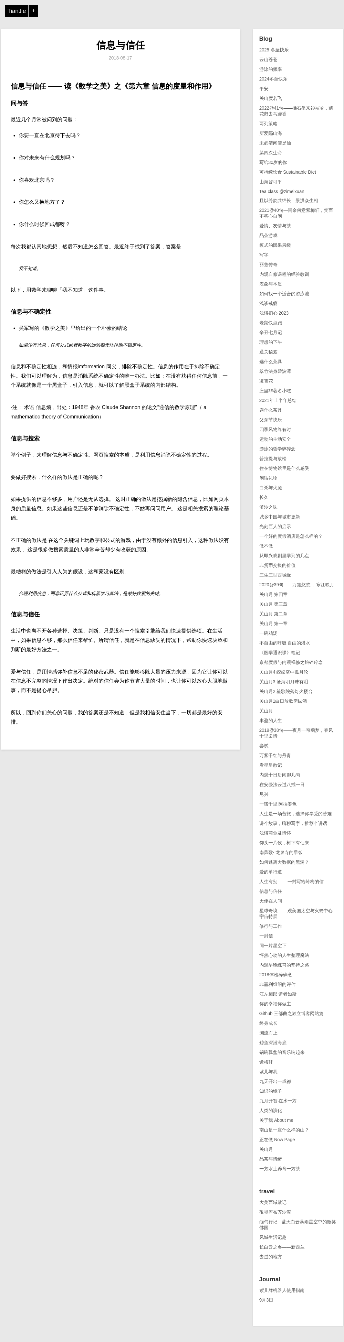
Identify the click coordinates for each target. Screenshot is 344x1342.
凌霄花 (266, 381)
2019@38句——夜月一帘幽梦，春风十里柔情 (296, 733)
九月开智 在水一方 (278, 1100)
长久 (263, 497)
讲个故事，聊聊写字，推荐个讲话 (293, 823)
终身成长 (268, 1023)
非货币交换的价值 (277, 565)
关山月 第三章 (273, 604)
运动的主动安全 (275, 439)
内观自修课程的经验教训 (284, 274)
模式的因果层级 (275, 245)
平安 (263, 88)
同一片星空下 (273, 945)
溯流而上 (268, 1032)
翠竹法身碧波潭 (275, 371)
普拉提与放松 (273, 458)
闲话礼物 (268, 478)
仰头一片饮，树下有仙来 (284, 842)
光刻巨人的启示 (275, 526)
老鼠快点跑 (270, 322)
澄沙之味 (268, 507)
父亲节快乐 (270, 419)
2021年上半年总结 (278, 400)
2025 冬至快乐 (274, 49)
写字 (263, 254)
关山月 (266, 710)
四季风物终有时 (275, 429)
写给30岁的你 (273, 162)
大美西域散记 (273, 1202)
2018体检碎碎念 (275, 974)
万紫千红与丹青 (275, 755)
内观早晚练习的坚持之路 (284, 965)
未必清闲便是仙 (275, 143)
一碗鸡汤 (268, 633)
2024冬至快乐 (273, 78)
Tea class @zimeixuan (282, 191)
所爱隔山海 (270, 133)
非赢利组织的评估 (277, 984)
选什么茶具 (270, 361)
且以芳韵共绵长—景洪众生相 (288, 200)
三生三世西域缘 (275, 575)
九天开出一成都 (275, 1081)
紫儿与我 (268, 1071)
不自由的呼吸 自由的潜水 (284, 642)
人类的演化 (270, 1110)
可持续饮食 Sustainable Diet (287, 172)
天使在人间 (270, 901)
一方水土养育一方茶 (279, 1168)
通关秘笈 (268, 351)
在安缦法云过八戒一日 (282, 784)
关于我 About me (276, 1120)
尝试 (263, 745)
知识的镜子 (270, 1091)
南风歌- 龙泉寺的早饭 (281, 852)
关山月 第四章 (273, 594)
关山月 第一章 (273, 623)
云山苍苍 (268, 59)
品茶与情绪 (270, 1159)
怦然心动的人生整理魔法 (284, 955)
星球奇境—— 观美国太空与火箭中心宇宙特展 (296, 913)
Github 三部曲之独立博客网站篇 (291, 1013)
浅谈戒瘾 (268, 303)
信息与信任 (120, 45)
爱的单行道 (270, 871)
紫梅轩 (266, 1062)
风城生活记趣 (273, 1237)
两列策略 (268, 123)
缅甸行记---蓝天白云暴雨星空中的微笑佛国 (297, 1224)
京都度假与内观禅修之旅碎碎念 (291, 662)
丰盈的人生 (270, 720)
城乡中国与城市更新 (279, 516)
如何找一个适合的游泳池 (284, 293)
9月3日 (266, 1300)
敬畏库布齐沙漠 (275, 1212)
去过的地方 (270, 1256)
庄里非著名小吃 (275, 390)
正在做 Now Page (277, 1139)
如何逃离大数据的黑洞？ (284, 862)
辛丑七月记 (270, 332)
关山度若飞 (270, 98)
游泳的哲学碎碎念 (277, 448)
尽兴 (263, 794)
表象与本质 (270, 284)
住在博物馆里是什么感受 (284, 468)
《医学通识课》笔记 (279, 652)
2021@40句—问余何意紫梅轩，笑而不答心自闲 (296, 213)
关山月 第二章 (273, 613)
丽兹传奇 (268, 264)
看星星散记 (270, 765)
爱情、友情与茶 (275, 225)
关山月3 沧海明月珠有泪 (283, 681)
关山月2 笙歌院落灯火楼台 (286, 691)
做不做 (266, 545)
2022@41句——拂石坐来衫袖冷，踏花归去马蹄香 (296, 110)
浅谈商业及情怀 (275, 833)
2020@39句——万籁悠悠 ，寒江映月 (297, 584)
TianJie (16, 11)
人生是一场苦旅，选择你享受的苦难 (295, 813)
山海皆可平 (270, 181)
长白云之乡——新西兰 (282, 1247)
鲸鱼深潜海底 (273, 1042)
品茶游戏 (268, 235)
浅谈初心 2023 (274, 313)
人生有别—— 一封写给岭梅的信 (291, 881)
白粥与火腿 (270, 487)
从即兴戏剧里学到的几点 (284, 555)
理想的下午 (270, 342)
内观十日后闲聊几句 (279, 774)
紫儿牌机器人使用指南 (282, 1290)
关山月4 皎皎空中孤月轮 (283, 672)
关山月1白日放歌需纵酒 (283, 701)
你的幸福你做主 (275, 1003)
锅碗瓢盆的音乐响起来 (282, 1052)
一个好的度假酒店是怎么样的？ (291, 536)
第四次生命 (270, 152)
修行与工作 (270, 926)
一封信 (266, 935)
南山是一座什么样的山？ (284, 1129)
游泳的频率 (270, 69)
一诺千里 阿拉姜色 (278, 803)
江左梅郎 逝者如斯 (278, 994)
